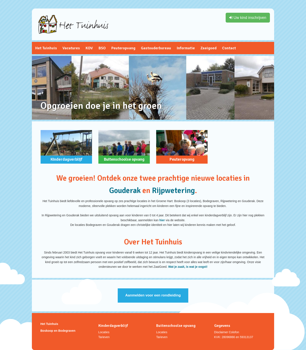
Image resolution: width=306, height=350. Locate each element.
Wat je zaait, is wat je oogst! (188, 266)
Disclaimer (221, 332)
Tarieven (104, 337)
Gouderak (125, 190)
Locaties (103, 332)
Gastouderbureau (156, 48)
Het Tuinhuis (46, 48)
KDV (89, 48)
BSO (102, 48)
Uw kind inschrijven (247, 18)
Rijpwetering (173, 190)
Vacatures (71, 48)
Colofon (234, 332)
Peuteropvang (123, 48)
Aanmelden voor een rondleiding (153, 295)
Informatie (186, 48)
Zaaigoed (208, 48)
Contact (229, 48)
